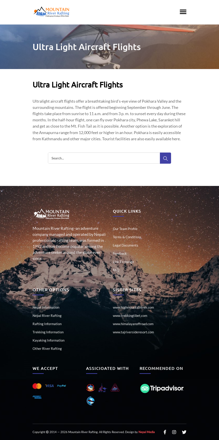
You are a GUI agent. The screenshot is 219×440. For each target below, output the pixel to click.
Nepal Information (46, 307)
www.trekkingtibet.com (130, 316)
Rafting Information (47, 324)
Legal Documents (125, 245)
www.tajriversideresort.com (133, 332)
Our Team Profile (125, 229)
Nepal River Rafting (47, 316)
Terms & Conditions (127, 237)
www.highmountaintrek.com (133, 307)
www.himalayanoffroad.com (133, 324)
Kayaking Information (48, 340)
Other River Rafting (47, 348)
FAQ (116, 270)
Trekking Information (48, 332)
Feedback (120, 253)
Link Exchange (123, 262)
